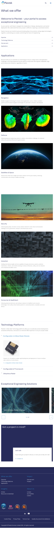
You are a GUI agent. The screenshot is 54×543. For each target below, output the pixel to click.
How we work (27, 43)
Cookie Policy (7, 519)
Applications (27, 46)
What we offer (6, 476)
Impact (29, 476)
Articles (3, 492)
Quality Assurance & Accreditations (41, 519)
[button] (45, 3)
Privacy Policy (16, 519)
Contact (29, 492)
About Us (30, 489)
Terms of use (26, 519)
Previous (3, 420)
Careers (29, 495)
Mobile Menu (50, 3)
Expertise (27, 37)
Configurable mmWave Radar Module (12, 366)
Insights (4, 489)
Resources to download (7, 494)
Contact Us (19, 462)
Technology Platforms (27, 40)
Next (51, 420)
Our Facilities (30, 494)
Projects (29, 481)
